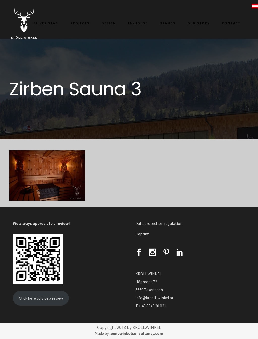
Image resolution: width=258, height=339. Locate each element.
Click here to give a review (41, 298)
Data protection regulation (158, 223)
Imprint (142, 233)
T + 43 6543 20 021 (150, 305)
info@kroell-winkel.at (154, 297)
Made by (129, 333)
